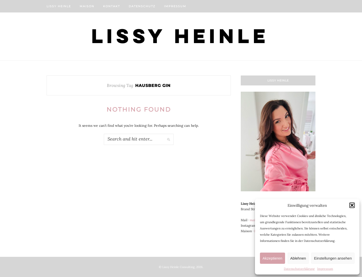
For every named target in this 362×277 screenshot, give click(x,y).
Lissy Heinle (59, 6)
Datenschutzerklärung (299, 269)
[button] (352, 205)
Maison (87, 6)
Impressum (325, 269)
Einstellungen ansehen (333, 258)
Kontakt (111, 6)
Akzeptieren (272, 258)
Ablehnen (298, 258)
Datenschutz (142, 6)
